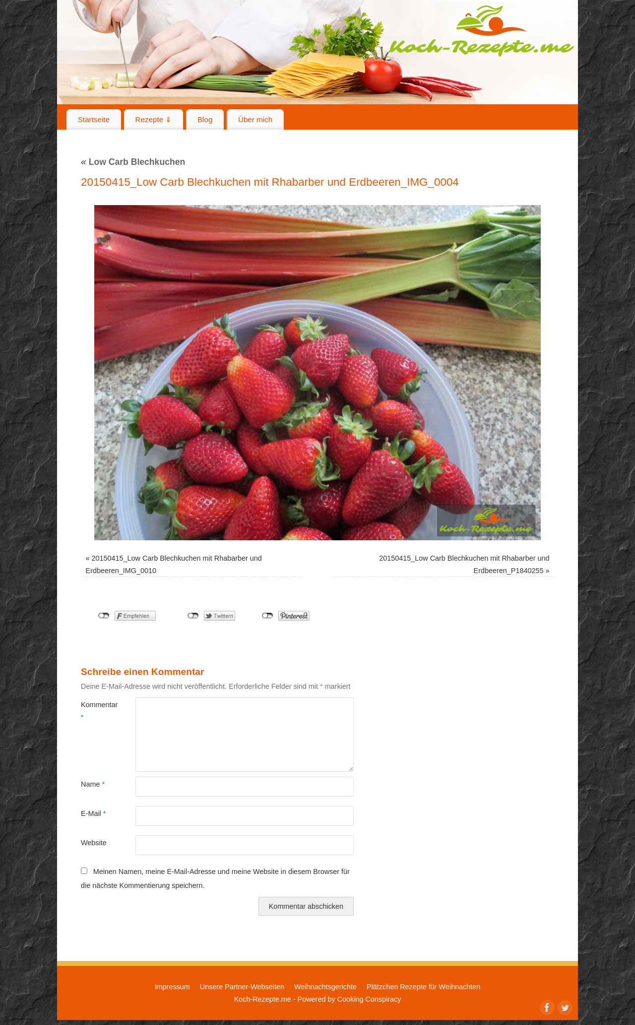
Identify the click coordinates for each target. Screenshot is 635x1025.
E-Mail (93, 813)
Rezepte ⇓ (153, 119)
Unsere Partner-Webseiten (242, 987)
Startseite (94, 119)
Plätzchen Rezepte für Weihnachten (423, 987)
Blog (204, 119)
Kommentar (94, 711)
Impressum (172, 987)
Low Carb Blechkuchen (133, 162)
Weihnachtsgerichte (325, 987)
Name (93, 784)
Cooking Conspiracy (369, 999)
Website (94, 843)
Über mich (255, 119)
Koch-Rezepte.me (481, 31)
